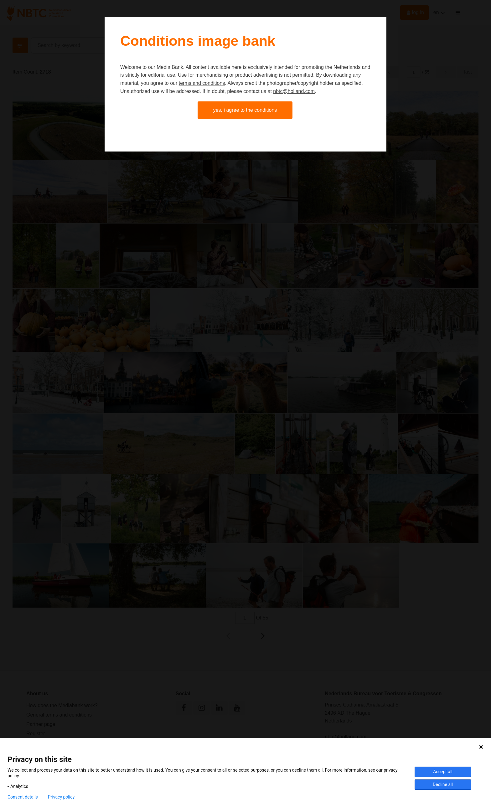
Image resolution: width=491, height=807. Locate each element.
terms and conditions (202, 83)
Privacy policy (61, 796)
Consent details (23, 796)
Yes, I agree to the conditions (245, 110)
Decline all (443, 784)
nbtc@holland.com (294, 91)
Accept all (442, 771)
